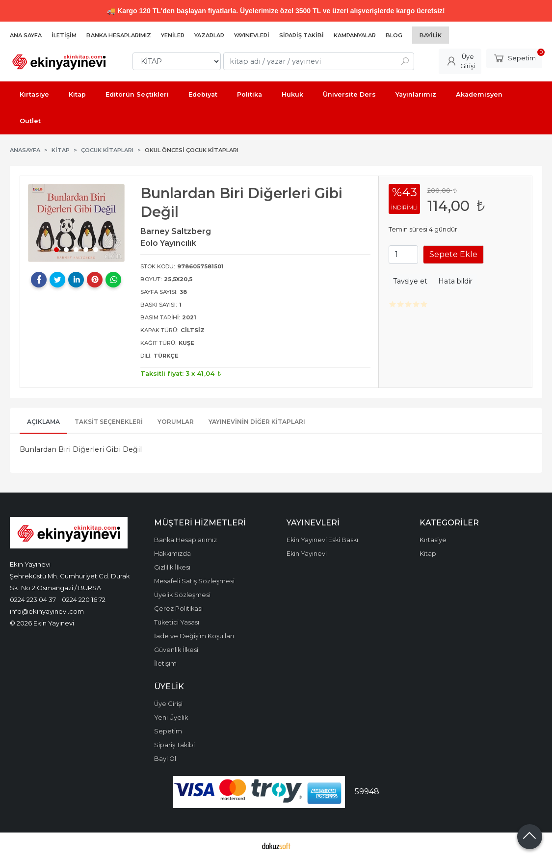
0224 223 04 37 (33, 599)
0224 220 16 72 (83, 599)
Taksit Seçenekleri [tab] (109, 421)
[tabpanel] (76, 222)
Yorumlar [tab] (176, 421)
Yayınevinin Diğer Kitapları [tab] (257, 421)
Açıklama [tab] (43, 421)
